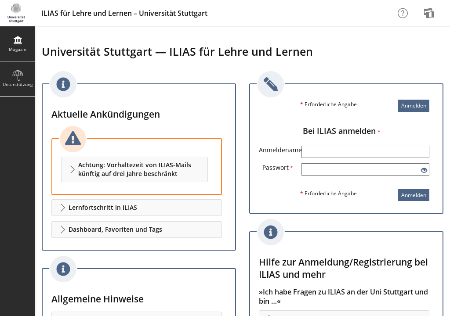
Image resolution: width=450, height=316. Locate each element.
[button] (134, 169)
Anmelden (413, 105)
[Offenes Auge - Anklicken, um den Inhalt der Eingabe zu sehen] (424, 170)
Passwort (277, 167)
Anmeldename (280, 150)
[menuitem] (430, 13)
